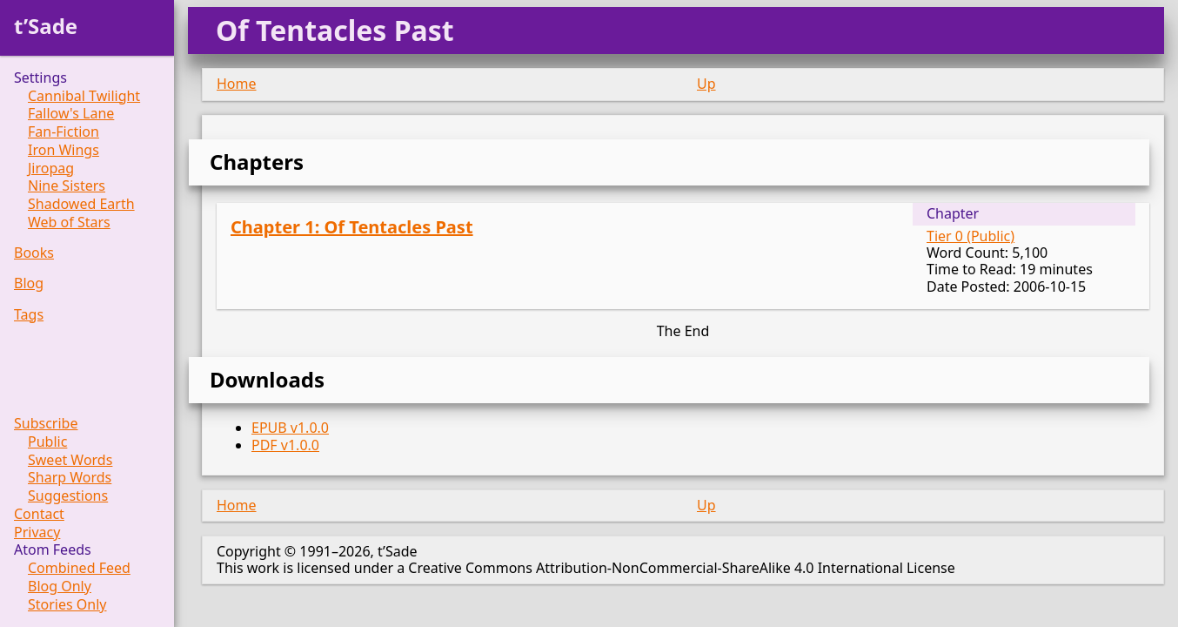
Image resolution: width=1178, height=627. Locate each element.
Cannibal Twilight (84, 96)
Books (34, 253)
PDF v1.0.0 (285, 445)
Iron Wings (63, 150)
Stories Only (67, 605)
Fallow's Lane (71, 113)
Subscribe (45, 423)
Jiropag (51, 168)
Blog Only (59, 586)
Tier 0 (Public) (970, 236)
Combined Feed (79, 568)
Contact (39, 514)
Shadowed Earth (81, 204)
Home (237, 83)
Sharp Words (69, 477)
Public (47, 442)
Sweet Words (70, 460)
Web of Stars (69, 222)
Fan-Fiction (63, 132)
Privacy (37, 532)
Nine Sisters (66, 186)
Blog (29, 283)
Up (706, 83)
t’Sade (45, 25)
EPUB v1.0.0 (290, 427)
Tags (29, 315)
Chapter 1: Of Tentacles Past (352, 227)
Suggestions (68, 496)
